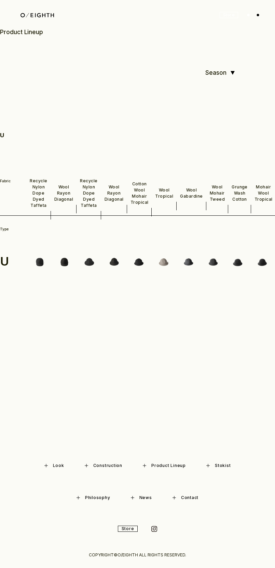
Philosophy (93, 497)
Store (229, 14)
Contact (185, 497)
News (141, 497)
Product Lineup (164, 465)
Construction (103, 465)
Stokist (218, 465)
